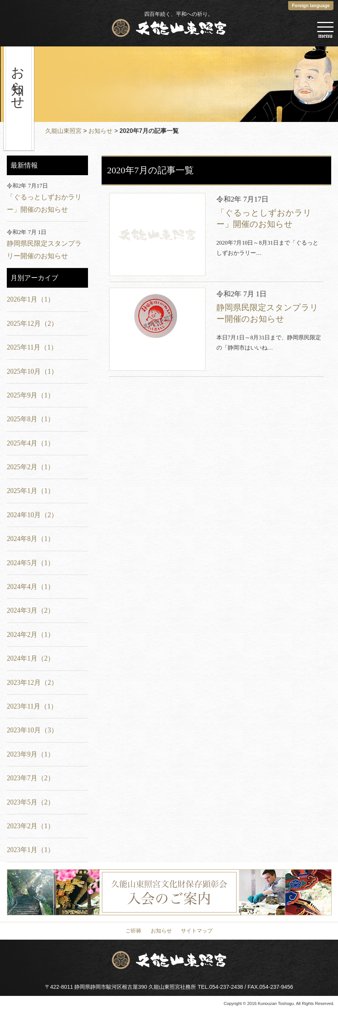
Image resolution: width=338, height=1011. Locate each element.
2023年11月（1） (32, 706)
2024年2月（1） (30, 634)
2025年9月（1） (30, 395)
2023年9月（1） (30, 754)
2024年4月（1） (30, 586)
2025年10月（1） (32, 371)
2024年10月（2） (32, 515)
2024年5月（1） (30, 563)
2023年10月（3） (32, 730)
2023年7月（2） (30, 778)
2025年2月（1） (30, 467)
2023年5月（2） (30, 802)
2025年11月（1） (32, 347)
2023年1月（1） (30, 850)
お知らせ (100, 131)
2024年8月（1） (30, 538)
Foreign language (311, 5)
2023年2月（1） (30, 826)
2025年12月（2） (32, 323)
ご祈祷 (133, 931)
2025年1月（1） (30, 491)
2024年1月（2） (30, 658)
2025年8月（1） (30, 419)
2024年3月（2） (30, 610)
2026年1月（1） (30, 299)
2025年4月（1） (30, 443)
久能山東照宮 (63, 131)
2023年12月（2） (32, 682)
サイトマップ (197, 931)
